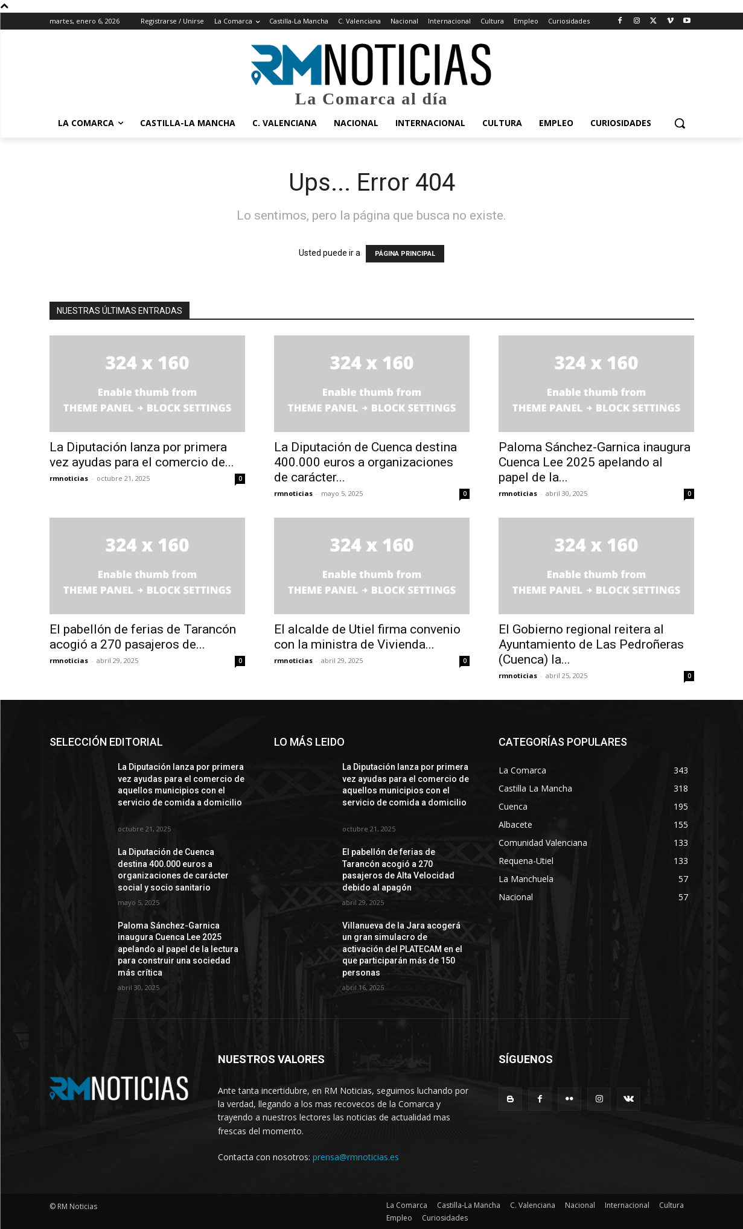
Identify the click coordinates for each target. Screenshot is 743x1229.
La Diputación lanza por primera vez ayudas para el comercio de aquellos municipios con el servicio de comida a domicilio (181, 790)
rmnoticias (68, 478)
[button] (679, 123)
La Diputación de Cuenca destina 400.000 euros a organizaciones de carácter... (365, 462)
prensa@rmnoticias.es (356, 1157)
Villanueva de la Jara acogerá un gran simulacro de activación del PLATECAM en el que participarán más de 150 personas (402, 949)
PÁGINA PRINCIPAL (405, 254)
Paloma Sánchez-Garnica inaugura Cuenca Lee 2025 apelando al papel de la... (594, 462)
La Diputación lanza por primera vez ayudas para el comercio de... (141, 454)
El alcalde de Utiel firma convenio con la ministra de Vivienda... (367, 637)
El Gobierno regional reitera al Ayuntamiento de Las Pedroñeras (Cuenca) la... (591, 644)
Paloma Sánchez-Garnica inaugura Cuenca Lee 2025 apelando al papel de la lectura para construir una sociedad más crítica (178, 949)
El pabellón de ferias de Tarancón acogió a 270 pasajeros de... (142, 637)
